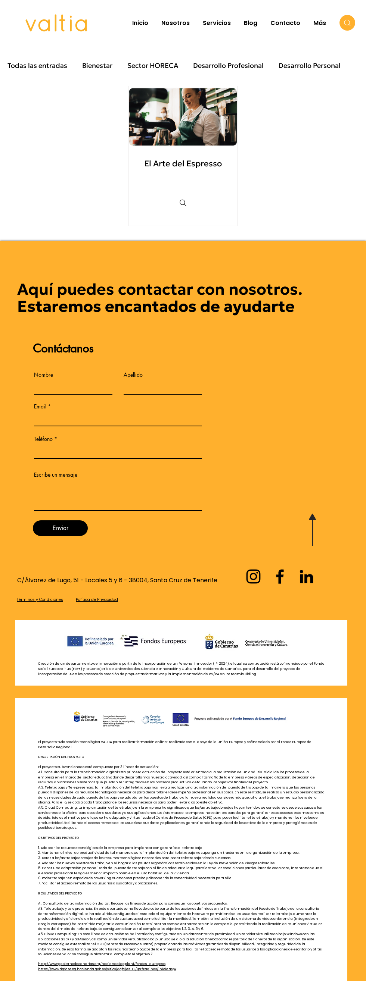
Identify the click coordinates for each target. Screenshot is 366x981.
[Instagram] (253, 576)
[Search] (347, 23)
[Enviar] (60, 528)
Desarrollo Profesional (228, 66)
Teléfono (43, 439)
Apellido (133, 374)
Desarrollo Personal (310, 66)
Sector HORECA (152, 66)
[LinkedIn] (306, 576)
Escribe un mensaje (55, 474)
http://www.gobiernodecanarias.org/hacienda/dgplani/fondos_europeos (101, 964)
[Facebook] (279, 576)
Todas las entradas (37, 66)
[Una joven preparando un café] (183, 117)
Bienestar (97, 66)
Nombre (43, 374)
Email (40, 406)
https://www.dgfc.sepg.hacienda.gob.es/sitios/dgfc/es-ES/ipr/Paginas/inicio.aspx (107, 969)
